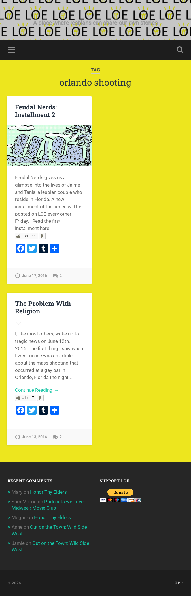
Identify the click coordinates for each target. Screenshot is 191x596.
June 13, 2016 (34, 437)
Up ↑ (179, 582)
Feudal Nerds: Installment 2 (36, 111)
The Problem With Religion (43, 307)
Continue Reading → (36, 390)
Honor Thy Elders (48, 492)
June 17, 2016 (34, 275)
